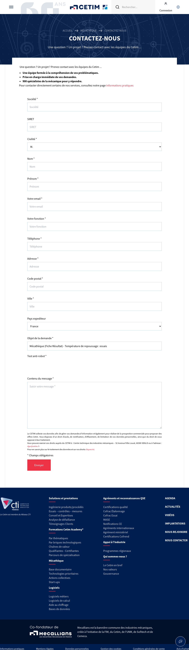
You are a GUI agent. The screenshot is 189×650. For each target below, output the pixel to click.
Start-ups (54, 582)
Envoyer (39, 465)
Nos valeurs (110, 569)
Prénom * (32, 178)
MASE (106, 519)
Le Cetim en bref (112, 565)
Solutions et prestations (63, 498)
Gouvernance (111, 573)
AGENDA (170, 498)
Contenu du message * (40, 378)
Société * (32, 99)
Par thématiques (58, 538)
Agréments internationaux (118, 528)
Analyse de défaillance (62, 519)
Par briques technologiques (65, 542)
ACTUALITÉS (172, 506)
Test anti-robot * (37, 356)
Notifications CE (112, 524)
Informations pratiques (120, 85)
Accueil (68, 30)
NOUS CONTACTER (176, 540)
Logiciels (54, 587)
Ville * (30, 298)
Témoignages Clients (61, 524)
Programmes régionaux (117, 551)
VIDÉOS (169, 515)
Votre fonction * (36, 218)
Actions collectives (59, 578)
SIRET (30, 119)
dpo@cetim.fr (33, 446)
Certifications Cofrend (116, 536)
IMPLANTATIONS (175, 523)
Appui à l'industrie (114, 542)
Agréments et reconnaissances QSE (124, 498)
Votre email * (34, 198)
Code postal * (35, 278)
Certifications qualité (115, 507)
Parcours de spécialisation (64, 555)
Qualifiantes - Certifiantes (64, 551)
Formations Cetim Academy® (66, 529)
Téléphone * (34, 238)
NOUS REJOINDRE (176, 532)
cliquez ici (90, 449)
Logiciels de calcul (59, 600)
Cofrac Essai (110, 515)
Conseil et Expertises (61, 515)
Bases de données (59, 609)
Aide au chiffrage (58, 605)
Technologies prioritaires (63, 573)
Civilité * (32, 139)
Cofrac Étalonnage (114, 511)
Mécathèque (88, 30)
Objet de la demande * (40, 338)
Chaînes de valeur (59, 546)
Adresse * (32, 258)
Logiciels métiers (59, 596)
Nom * (31, 158)
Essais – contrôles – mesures (65, 511)
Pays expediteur (36, 318)
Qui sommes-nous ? (115, 556)
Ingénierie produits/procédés (66, 507)
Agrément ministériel (115, 532)
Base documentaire (60, 569)
